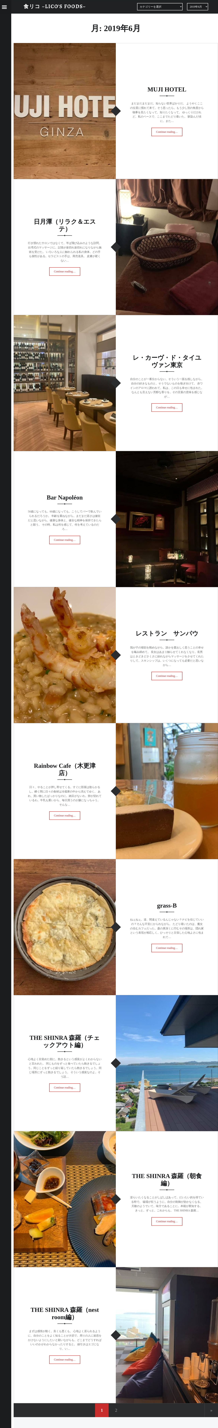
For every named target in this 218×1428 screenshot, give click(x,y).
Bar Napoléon (65, 497)
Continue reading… (169, 130)
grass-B (167, 905)
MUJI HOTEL (166, 89)
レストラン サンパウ (167, 633)
